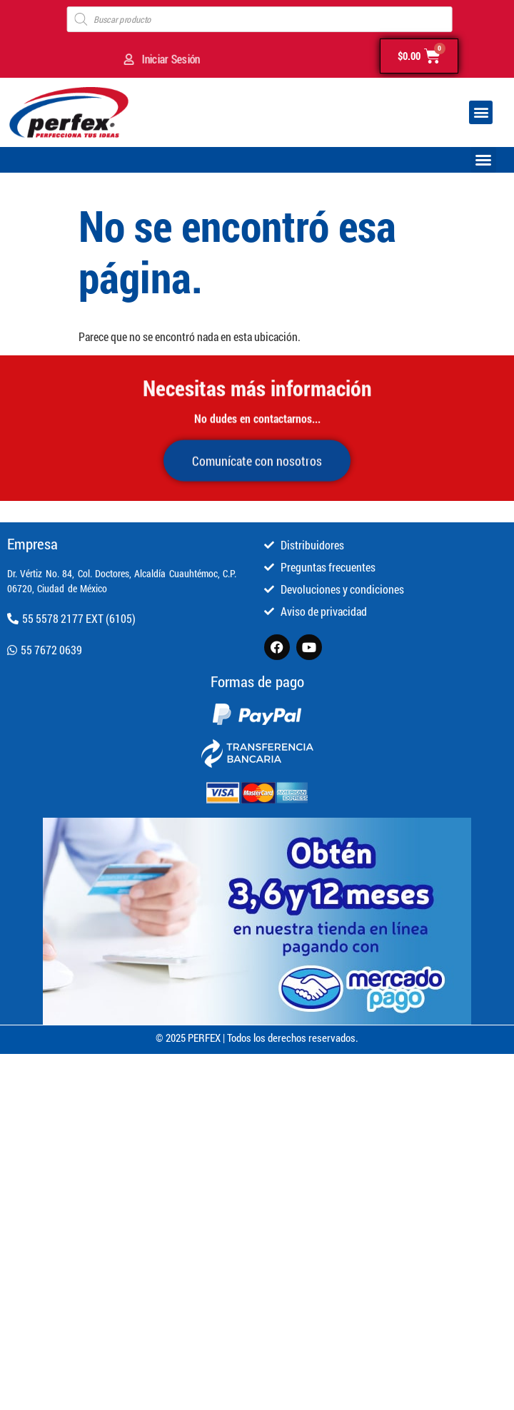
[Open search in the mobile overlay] (260, 19)
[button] (481, 112)
